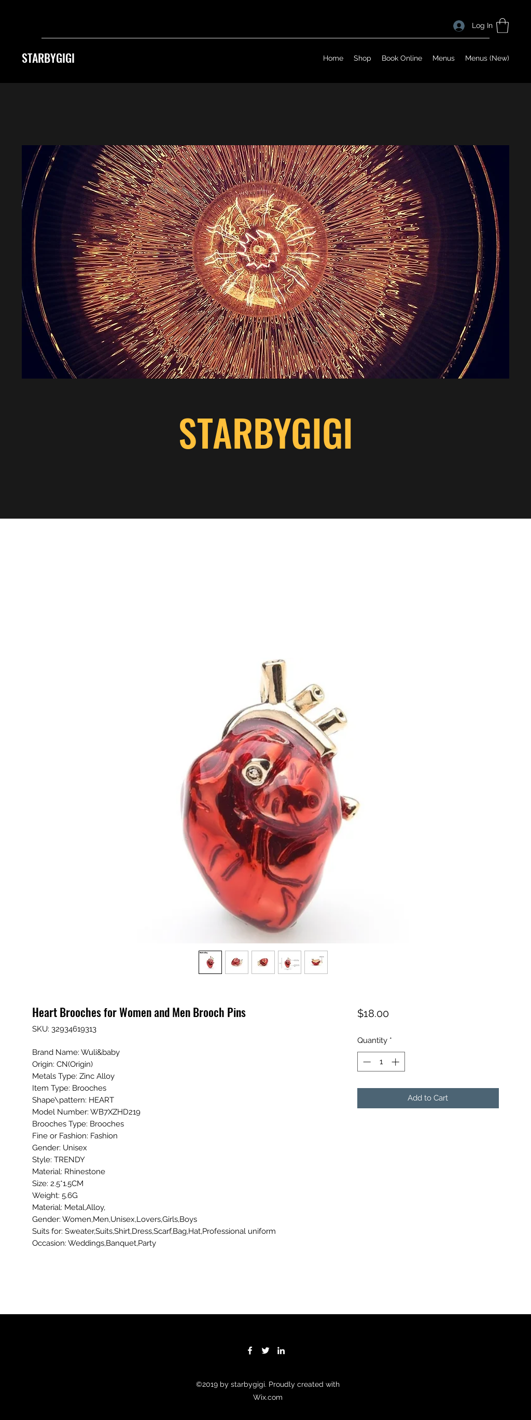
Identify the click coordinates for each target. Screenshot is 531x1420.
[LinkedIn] (281, 1350)
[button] (502, 25)
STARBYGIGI (48, 57)
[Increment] (396, 1061)
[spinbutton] (380, 1061)
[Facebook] (250, 1350)
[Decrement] (366, 1061)
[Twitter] (265, 1350)
